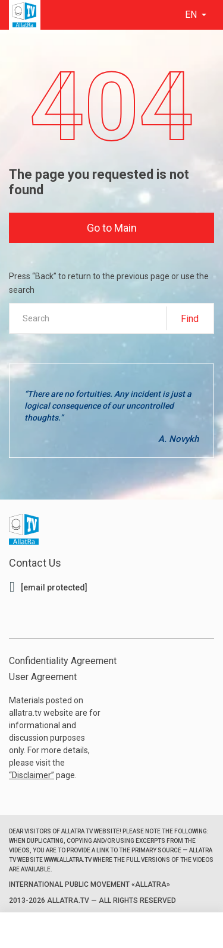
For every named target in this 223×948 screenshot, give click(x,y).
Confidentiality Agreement (63, 660)
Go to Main (112, 228)
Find (190, 318)
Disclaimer (31, 775)
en (192, 14)
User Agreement (43, 676)
